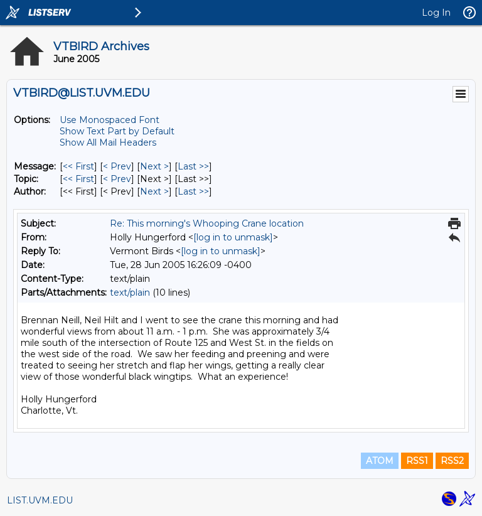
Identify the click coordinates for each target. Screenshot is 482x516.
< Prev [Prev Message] (117, 166)
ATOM (380, 460)
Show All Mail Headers (108, 142)
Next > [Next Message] (154, 166)
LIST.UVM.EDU (40, 500)
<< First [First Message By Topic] (78, 179)
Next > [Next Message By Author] (154, 191)
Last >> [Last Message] (193, 166)
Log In (436, 12)
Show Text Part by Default (117, 131)
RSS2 (452, 460)
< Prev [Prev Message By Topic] (117, 179)
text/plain (130, 292)
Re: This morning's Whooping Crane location (207, 223)
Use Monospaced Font (109, 120)
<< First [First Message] (78, 166)
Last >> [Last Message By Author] (193, 191)
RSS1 (417, 460)
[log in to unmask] (233, 237)
